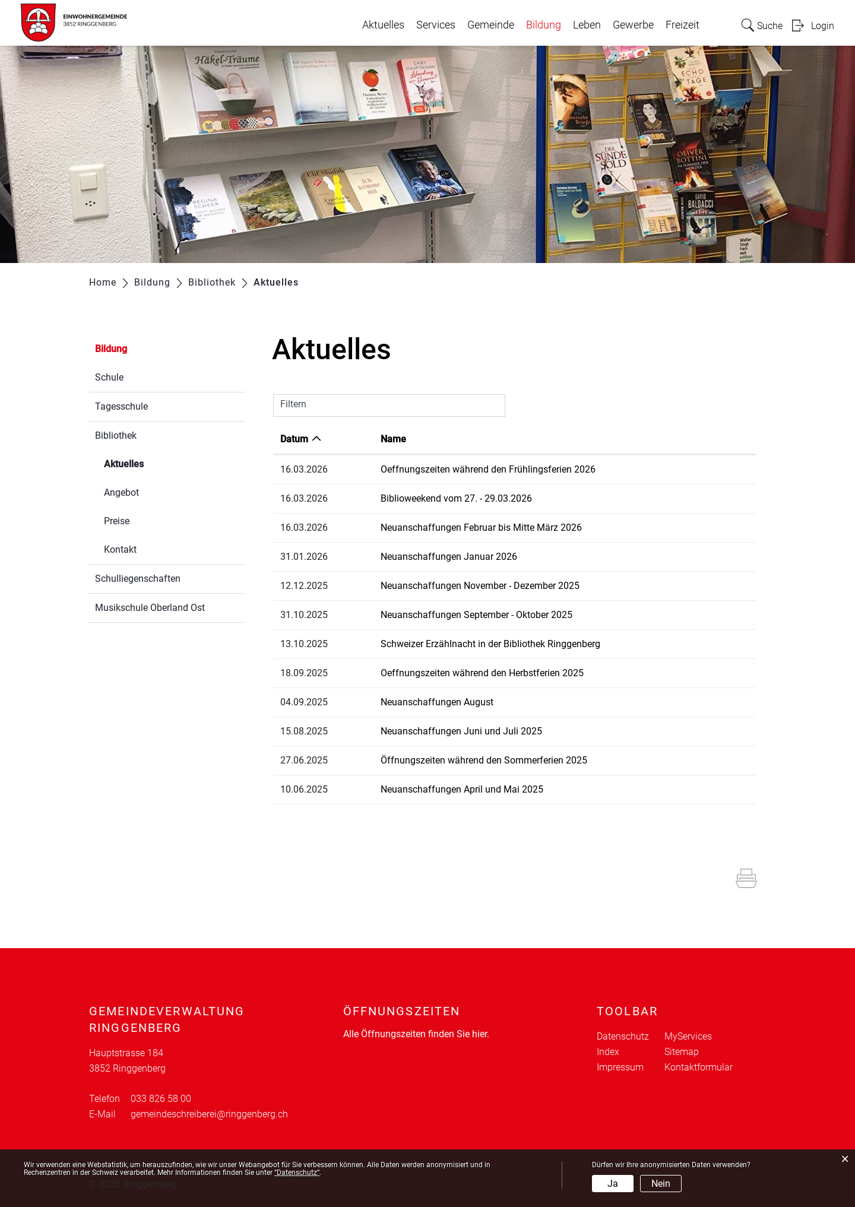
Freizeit (682, 25)
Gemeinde (490, 25)
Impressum (620, 1067)
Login (822, 25)
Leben (587, 25)
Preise (116, 521)
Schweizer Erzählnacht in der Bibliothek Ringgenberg (490, 644)
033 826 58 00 (161, 1098)
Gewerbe (633, 25)
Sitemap (681, 1051)
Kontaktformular (698, 1067)
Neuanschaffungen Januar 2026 (449, 556)
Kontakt (120, 549)
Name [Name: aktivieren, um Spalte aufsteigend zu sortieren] (393, 439)
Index (608, 1051)
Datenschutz (623, 1036)
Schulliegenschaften (137, 578)
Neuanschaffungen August (437, 702)
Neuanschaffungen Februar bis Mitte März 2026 (481, 527)
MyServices (688, 1036)
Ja (612, 1183)
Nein (660, 1183)
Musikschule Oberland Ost (150, 607)
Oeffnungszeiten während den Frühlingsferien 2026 (488, 469)
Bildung (543, 25)
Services (435, 25)
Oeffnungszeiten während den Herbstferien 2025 (482, 673)
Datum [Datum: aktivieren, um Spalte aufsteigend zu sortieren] (294, 439)
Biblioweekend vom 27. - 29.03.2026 (456, 498)
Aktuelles (383, 25)
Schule (109, 377)
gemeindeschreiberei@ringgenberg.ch (209, 1114)
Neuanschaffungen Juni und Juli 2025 (461, 731)
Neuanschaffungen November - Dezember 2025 (480, 585)
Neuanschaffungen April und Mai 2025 (462, 789)
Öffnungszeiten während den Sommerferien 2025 (484, 760)
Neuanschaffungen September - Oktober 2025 (476, 614)
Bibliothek (116, 435)
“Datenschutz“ (296, 1172)
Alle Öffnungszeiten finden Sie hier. (416, 1034)
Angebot (121, 492)
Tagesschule (121, 406)
